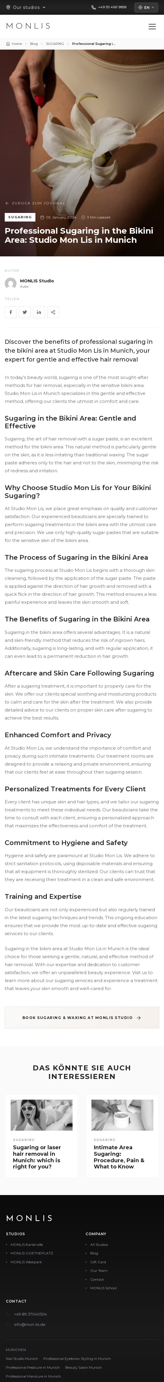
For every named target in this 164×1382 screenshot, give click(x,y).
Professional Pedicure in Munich (33, 1367)
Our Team (99, 1270)
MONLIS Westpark (26, 1262)
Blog (94, 1253)
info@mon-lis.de (29, 1324)
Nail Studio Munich (22, 1358)
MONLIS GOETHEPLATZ (32, 1253)
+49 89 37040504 (30, 1314)
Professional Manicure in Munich (33, 1376)
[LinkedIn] (39, 312)
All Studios (99, 1244)
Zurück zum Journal (35, 203)
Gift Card (98, 1262)
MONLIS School (103, 1288)
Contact (97, 1279)
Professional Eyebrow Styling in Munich (77, 1358)
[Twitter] (25, 312)
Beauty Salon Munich (83, 1367)
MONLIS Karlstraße (27, 1244)
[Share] (53, 312)
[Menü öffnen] (152, 26)
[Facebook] (11, 312)
